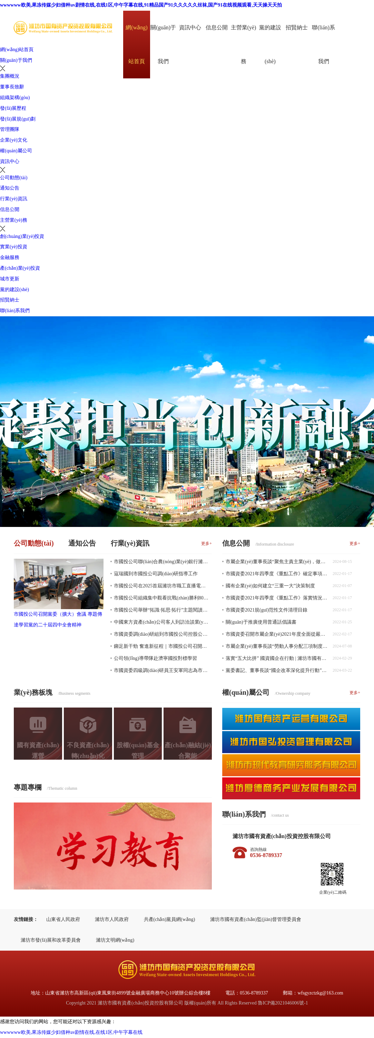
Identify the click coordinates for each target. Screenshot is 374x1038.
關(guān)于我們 (163, 44)
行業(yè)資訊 (13, 198)
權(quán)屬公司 (16, 150)
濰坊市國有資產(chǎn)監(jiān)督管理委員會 (255, 919)
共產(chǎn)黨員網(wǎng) (169, 919)
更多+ (206, 543)
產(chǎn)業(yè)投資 (20, 268)
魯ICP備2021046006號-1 (283, 1003)
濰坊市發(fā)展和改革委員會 (51, 940)
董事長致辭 (12, 86)
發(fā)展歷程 (13, 108)
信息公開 (217, 27)
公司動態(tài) (13, 177)
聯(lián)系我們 (323, 44)
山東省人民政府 (63, 919)
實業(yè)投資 (13, 246)
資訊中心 (190, 27)
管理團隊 (9, 129)
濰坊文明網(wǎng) (115, 940)
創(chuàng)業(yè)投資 (22, 236)
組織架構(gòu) (15, 97)
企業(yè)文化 (13, 140)
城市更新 (9, 278)
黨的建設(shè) (270, 44)
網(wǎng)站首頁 (136, 44)
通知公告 (9, 188)
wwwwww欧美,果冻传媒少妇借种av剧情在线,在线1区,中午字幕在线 (71, 1032)
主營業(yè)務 (243, 44)
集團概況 (9, 76)
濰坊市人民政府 (112, 919)
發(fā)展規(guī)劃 (18, 119)
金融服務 (9, 257)
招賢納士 (297, 27)
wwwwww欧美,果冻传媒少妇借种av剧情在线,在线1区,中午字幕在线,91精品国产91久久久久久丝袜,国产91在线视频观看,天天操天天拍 (141, 5)
